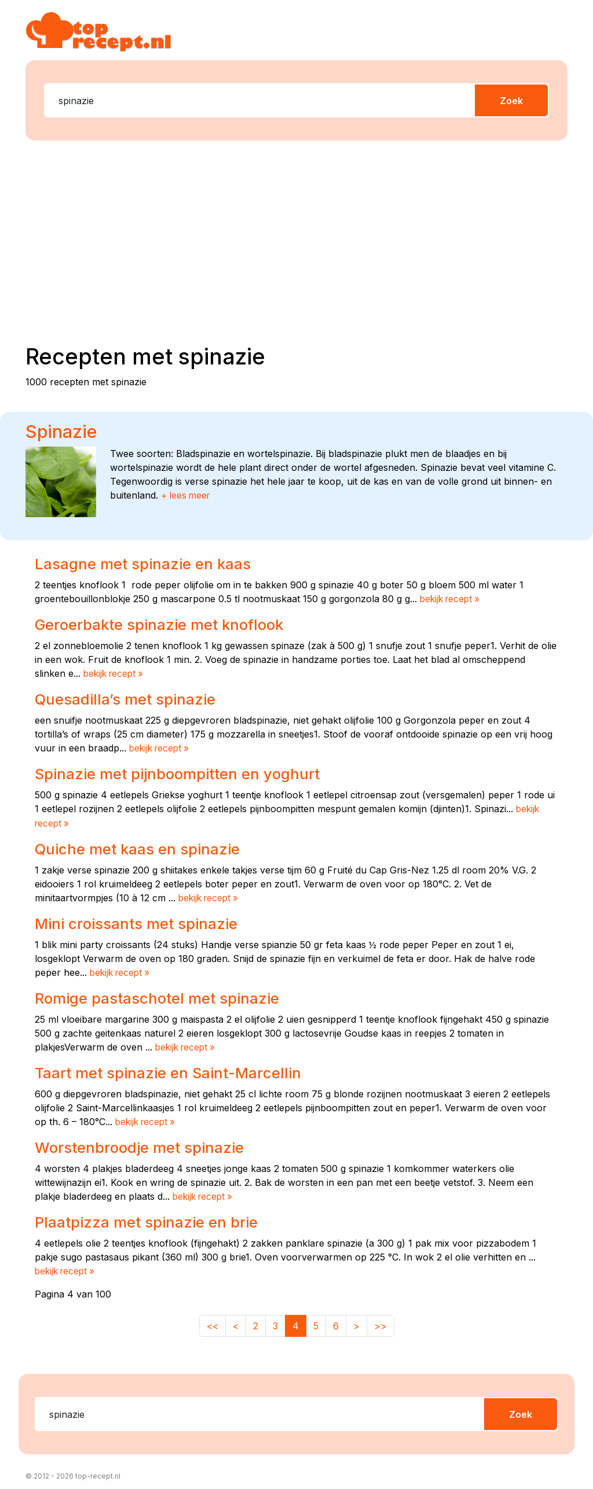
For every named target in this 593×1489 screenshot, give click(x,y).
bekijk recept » (452, 599)
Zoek (511, 100)
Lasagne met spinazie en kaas (146, 563)
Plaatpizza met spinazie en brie (151, 1217)
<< (212, 1321)
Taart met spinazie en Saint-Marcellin (173, 1069)
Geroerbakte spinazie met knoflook (164, 624)
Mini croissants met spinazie (141, 921)
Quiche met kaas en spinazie (141, 847)
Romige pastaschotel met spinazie (162, 995)
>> (380, 1321)
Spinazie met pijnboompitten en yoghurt (183, 772)
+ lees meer (187, 495)
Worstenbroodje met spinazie (144, 1143)
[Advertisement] (303, 240)
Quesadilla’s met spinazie (128, 698)
